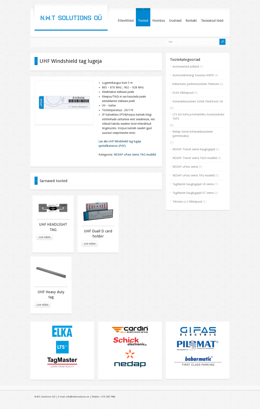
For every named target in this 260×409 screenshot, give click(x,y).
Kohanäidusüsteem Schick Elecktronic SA (197, 101)
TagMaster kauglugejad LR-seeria (193, 184)
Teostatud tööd (212, 21)
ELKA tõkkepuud (182, 92)
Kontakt (191, 21)
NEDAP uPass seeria (185, 166)
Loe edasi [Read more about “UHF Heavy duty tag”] (42, 304)
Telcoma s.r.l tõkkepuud (187, 201)
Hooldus (158, 21)
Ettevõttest (126, 21)
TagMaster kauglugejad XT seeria (193, 192)
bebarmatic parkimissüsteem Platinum (195, 84)
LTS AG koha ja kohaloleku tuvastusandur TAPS (198, 116)
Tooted (143, 21)
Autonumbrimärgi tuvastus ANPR (193, 75)
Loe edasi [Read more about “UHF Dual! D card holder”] (89, 243)
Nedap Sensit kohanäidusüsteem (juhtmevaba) (192, 133)
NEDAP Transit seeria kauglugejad (193, 149)
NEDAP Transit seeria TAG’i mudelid (194, 158)
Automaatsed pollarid (185, 66)
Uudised (175, 21)
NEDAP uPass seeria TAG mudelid (135, 154)
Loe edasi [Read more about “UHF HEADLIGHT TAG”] (44, 237)
